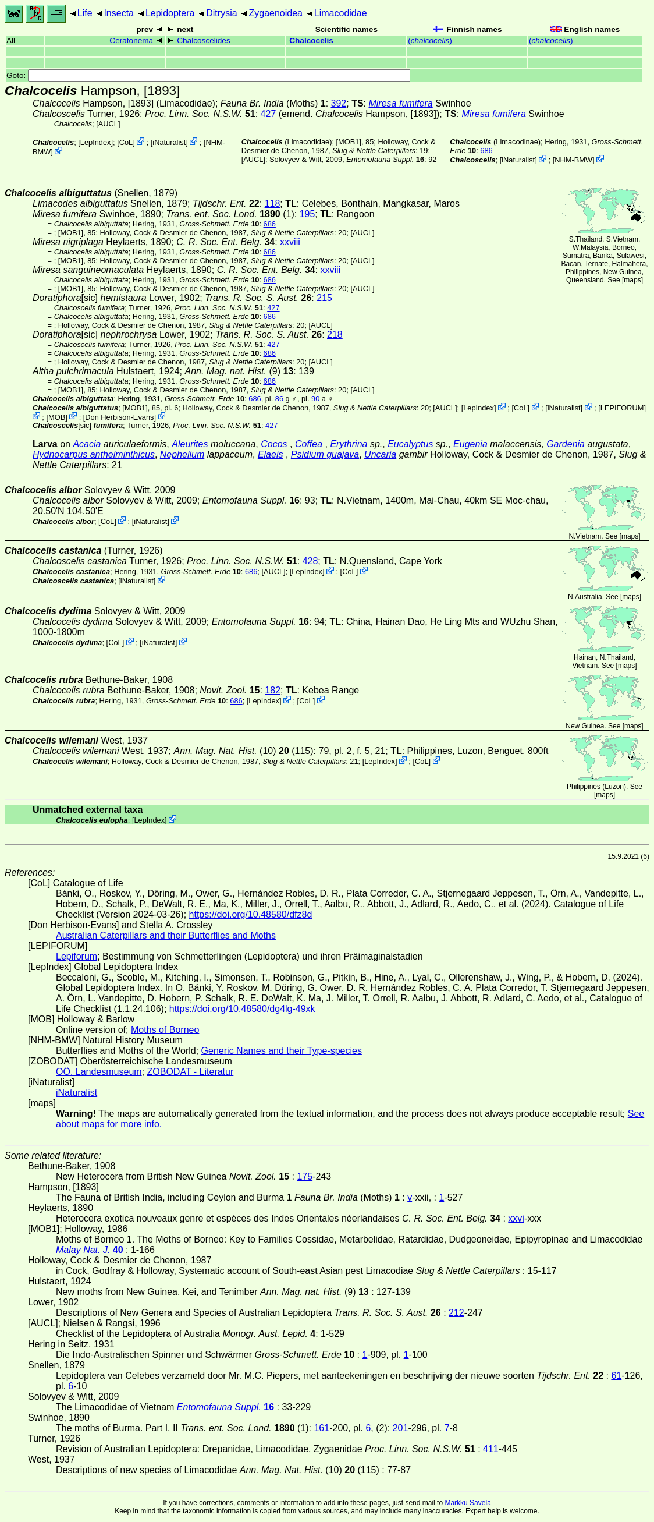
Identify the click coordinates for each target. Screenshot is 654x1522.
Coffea (308, 444)
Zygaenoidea (275, 13)
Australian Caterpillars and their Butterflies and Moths (166, 935)
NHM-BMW (573, 159)
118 (272, 203)
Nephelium (182, 454)
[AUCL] (108, 123)
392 (339, 103)
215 (324, 298)
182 (272, 690)
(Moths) (273, 103)
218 (335, 334)
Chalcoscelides (203, 40)
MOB (56, 416)
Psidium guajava (325, 454)
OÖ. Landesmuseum (99, 1072)
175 (304, 1176)
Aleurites (190, 444)
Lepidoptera (170, 13)
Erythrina (348, 444)
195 (307, 214)
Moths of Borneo (165, 1030)
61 (616, 1376)
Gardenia (565, 444)
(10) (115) (243, 751)
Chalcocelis (311, 40)
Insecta (119, 13)
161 (321, 1428)
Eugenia (470, 444)
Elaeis (270, 454)
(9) (238, 371)
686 (486, 150)
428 (310, 561)
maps (632, 280)
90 (315, 398)
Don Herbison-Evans (119, 416)
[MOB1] (348, 141)
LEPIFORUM (622, 407)
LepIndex (95, 142)
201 (400, 1428)
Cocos (274, 444)
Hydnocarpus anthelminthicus (94, 454)
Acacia (87, 444)
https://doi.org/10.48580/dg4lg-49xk (242, 1009)
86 (279, 398)
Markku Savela (467, 1503)
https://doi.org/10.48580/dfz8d (250, 914)
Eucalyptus (410, 444)
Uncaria (380, 454)
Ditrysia (221, 13)
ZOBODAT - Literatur (190, 1072)
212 (456, 1313)
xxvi (516, 1218)
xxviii (290, 242)
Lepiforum (76, 956)
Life (85, 13)
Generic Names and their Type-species (281, 1051)
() (430, 40)
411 (491, 1449)
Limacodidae (340, 13)
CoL (126, 142)
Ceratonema (131, 40)
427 (268, 114)
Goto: (208, 75)
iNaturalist (169, 142)
